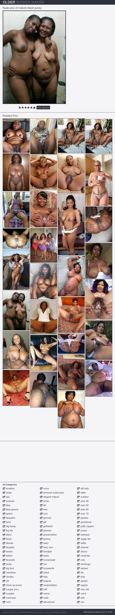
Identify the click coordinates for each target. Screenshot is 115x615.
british (7, 555)
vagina (82, 585)
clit (6, 581)
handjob (46, 551)
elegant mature (49, 497)
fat (43, 505)
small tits (83, 555)
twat (81, 577)
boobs (8, 551)
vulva (81, 593)
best (7, 522)
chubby (8, 577)
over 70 (82, 513)
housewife (47, 568)
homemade (47, 560)
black (7, 539)
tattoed (82, 568)
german (46, 518)
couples (8, 593)
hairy (44, 543)
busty (7, 564)
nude (44, 598)
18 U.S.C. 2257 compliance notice (51, 612)
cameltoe (9, 572)
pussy (82, 530)
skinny (82, 551)
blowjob (8, 547)
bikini (7, 534)
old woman (47, 602)
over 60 (82, 509)
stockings (83, 564)
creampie (9, 598)
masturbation (48, 585)
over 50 (82, 505)
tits (80, 572)
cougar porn (11, 589)
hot (43, 564)
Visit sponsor (43, 107)
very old (83, 589)
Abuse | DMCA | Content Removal (18, 612)
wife (81, 598)
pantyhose (84, 522)
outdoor (83, 497)
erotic (44, 501)
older (81, 492)
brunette (9, 560)
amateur (9, 488)
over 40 (82, 501)
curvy (44, 488)
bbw (6, 505)
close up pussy (12, 585)
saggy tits (84, 539)
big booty (9, 526)
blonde (8, 543)
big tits (8, 530)
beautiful (9, 518)
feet (43, 509)
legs (44, 577)
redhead (83, 534)
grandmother (48, 534)
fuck (44, 513)
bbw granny (10, 509)
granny (45, 539)
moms (45, 593)
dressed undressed (52, 492)
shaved (82, 547)
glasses (46, 530)
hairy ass (46, 547)
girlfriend (46, 526)
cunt (7, 602)
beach (8, 513)
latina (44, 572)
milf (43, 589)
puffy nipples (85, 526)
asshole (8, 501)
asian (7, 492)
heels (44, 555)
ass (6, 497)
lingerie (45, 581)
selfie (81, 543)
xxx (80, 602)
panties (82, 518)
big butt (8, 568)
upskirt (82, 581)
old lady (83, 488)
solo (81, 560)
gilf (43, 522)
